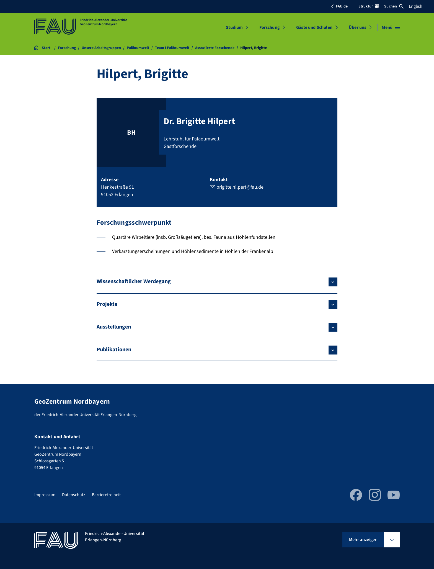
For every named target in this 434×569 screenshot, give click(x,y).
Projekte (107, 304)
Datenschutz (73, 495)
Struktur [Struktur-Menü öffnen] (368, 6)
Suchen (394, 6)
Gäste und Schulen (314, 27)
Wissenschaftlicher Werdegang (134, 281)
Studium (234, 27)
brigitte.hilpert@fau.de (240, 187)
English (415, 6)
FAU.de (339, 6)
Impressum (44, 495)
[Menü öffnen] (391, 27)
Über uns (357, 27)
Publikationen (114, 349)
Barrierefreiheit (106, 495)
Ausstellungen (114, 327)
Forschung (269, 27)
